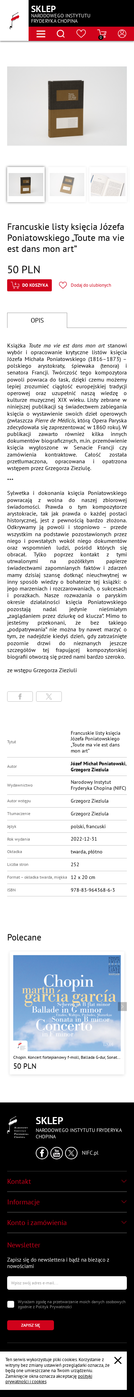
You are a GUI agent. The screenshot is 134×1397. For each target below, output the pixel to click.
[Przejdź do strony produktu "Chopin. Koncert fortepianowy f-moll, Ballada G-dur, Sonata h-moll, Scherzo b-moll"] (67, 1012)
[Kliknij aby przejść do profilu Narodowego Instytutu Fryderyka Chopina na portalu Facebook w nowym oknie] (42, 1153)
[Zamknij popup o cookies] (117, 1360)
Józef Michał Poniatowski (98, 763)
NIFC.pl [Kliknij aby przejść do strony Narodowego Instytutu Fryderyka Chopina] (90, 1153)
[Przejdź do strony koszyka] (102, 34)
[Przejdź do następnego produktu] (122, 1006)
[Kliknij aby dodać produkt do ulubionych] (85, 285)
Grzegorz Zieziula (90, 769)
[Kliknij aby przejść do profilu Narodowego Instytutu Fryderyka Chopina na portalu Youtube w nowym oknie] (56, 1153)
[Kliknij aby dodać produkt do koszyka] (29, 285)
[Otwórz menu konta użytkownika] (122, 34)
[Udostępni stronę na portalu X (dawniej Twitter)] (49, 696)
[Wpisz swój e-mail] (67, 1283)
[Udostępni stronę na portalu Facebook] (20, 696)
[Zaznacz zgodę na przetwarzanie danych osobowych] (10, 1304)
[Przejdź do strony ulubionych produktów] (81, 34)
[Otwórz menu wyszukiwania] (61, 34)
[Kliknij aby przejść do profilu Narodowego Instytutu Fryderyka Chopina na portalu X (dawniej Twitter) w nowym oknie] (71, 1153)
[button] (26, 184)
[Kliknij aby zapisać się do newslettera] (30, 1325)
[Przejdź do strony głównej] (14, 20)
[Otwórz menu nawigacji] (41, 34)
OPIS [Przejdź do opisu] (37, 320)
